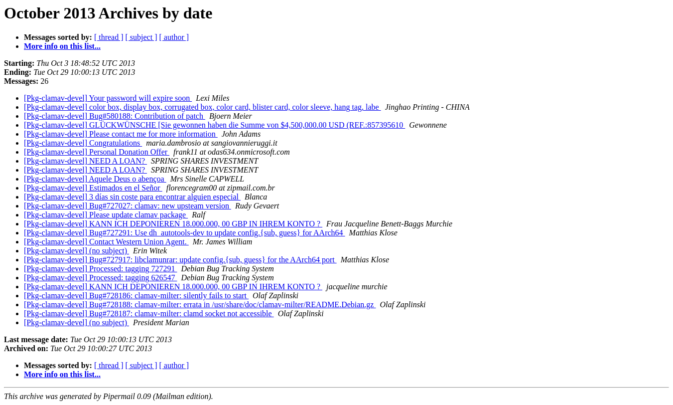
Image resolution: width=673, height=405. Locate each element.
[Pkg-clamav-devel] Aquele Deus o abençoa (95, 179)
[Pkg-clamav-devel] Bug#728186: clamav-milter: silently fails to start (136, 295)
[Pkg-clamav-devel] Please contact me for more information (121, 134)
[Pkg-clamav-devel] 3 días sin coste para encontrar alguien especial (132, 197)
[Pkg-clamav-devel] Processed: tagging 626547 (100, 277)
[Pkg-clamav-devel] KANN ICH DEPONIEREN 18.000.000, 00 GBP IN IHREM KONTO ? (173, 223)
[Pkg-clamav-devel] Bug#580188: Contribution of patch (114, 116)
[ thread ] (109, 37)
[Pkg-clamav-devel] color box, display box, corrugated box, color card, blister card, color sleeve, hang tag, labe (202, 107)
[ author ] (174, 37)
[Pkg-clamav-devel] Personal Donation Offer (96, 152)
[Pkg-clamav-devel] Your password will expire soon (108, 98)
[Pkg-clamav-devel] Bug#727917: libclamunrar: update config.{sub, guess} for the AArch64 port (180, 259)
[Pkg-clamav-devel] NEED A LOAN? (85, 161)
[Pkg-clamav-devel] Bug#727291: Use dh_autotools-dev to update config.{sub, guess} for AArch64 (184, 232)
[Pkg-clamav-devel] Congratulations (83, 143)
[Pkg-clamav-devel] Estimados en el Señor (93, 188)
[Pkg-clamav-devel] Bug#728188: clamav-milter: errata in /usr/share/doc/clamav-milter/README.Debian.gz (200, 304)
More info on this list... (62, 46)
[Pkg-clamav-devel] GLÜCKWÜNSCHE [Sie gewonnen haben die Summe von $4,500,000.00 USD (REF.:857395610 (214, 125)
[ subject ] (141, 37)
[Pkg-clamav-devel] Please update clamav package (106, 214)
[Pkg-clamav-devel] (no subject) (76, 250)
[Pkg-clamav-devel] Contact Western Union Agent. (106, 241)
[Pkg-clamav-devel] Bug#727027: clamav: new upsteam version (127, 206)
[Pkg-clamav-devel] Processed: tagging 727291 (100, 268)
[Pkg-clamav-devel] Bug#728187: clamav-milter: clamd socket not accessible (149, 313)
